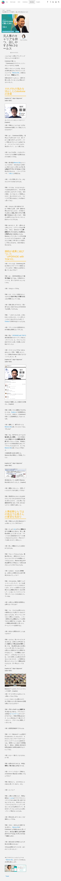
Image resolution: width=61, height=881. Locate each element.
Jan (15, 529)
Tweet (7, 876)
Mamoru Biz (15, 72)
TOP (3, 10)
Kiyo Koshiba (23, 40)
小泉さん (11, 173)
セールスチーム (14, 713)
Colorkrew (22, 6)
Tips (5, 6)
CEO (17, 6)
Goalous (7, 321)
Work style (10, 6)
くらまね (11, 798)
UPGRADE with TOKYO (19, 335)
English (36, 6)
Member (30, 6)
